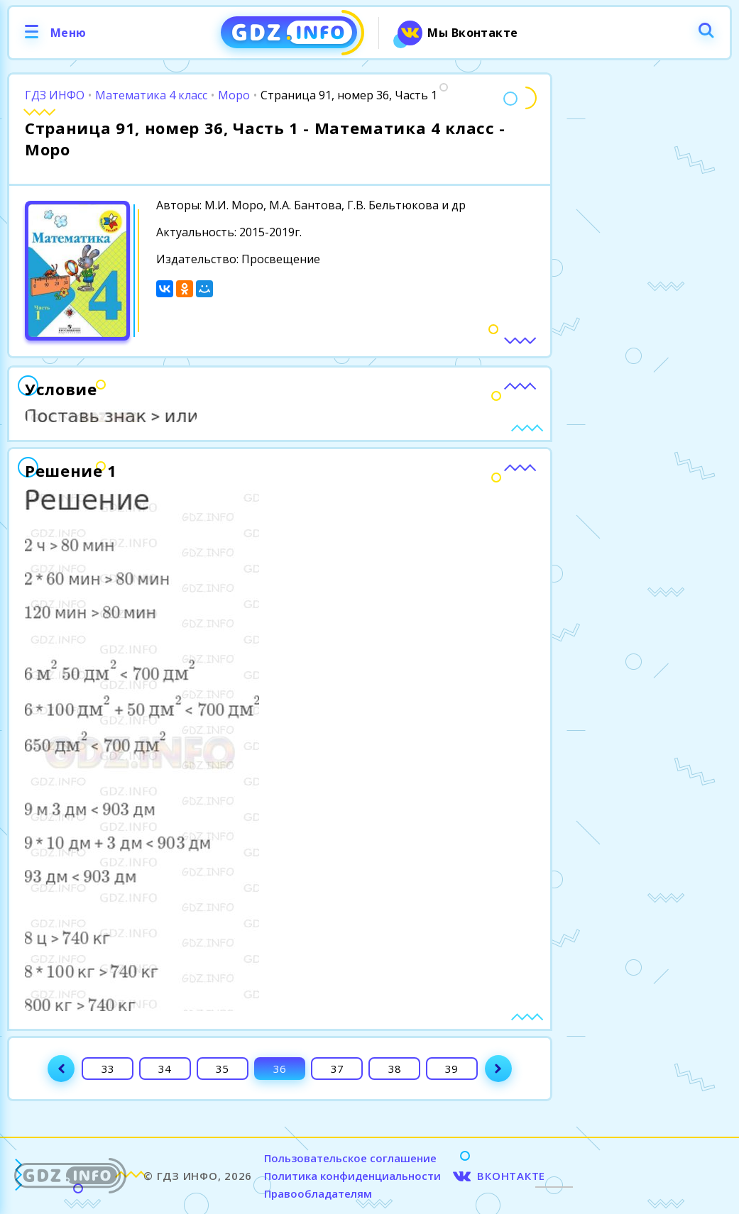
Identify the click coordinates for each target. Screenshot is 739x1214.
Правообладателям (318, 1193)
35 (222, 1068)
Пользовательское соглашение (350, 1158)
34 (164, 1068)
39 (451, 1068)
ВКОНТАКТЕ (511, 1176)
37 (337, 1068)
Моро (234, 95)
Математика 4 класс (151, 95)
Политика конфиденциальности (352, 1176)
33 (108, 1068)
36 (279, 1068)
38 (394, 1068)
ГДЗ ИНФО (54, 95)
